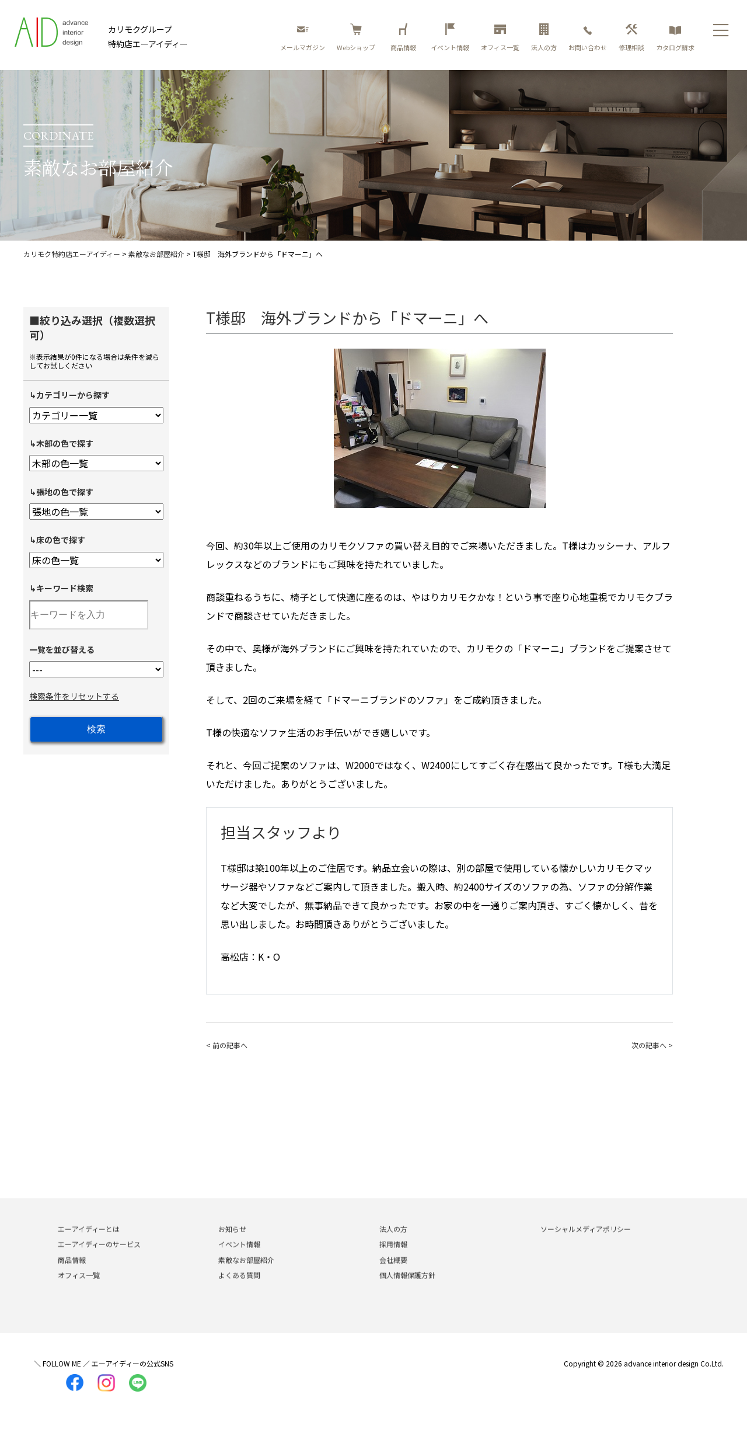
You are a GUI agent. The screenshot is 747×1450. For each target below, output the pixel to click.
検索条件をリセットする (74, 696)
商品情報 (405, 37)
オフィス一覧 (500, 37)
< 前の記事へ (226, 1045)
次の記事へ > (652, 1045)
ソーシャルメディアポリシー (585, 1244)
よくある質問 (239, 1290)
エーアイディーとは (89, 1244)
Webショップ (356, 37)
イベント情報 (450, 37)
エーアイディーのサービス (99, 1259)
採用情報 (393, 1259)
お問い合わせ (587, 37)
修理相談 (631, 37)
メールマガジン (302, 37)
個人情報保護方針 (407, 1290)
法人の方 (544, 37)
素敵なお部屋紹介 (246, 1274)
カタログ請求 (675, 37)
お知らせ (232, 1244)
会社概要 (393, 1274)
